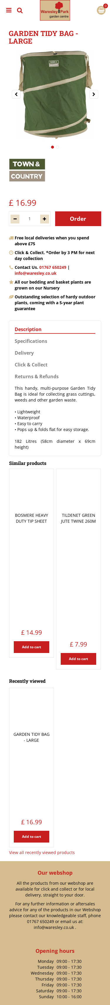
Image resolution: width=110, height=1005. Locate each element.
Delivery (24, 353)
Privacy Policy (55, 991)
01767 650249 (52, 267)
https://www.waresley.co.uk (58, 951)
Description (28, 329)
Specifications (31, 341)
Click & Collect (31, 365)
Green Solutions (55, 985)
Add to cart (31, 553)
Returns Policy (55, 861)
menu (8, 10)
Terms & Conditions (55, 998)
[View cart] (101, 10)
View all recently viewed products (42, 683)
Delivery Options (55, 852)
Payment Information (55, 870)
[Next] (93, 94)
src (20, 10)
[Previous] (16, 94)
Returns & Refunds (37, 377)
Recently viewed (27, 576)
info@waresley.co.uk (36, 273)
